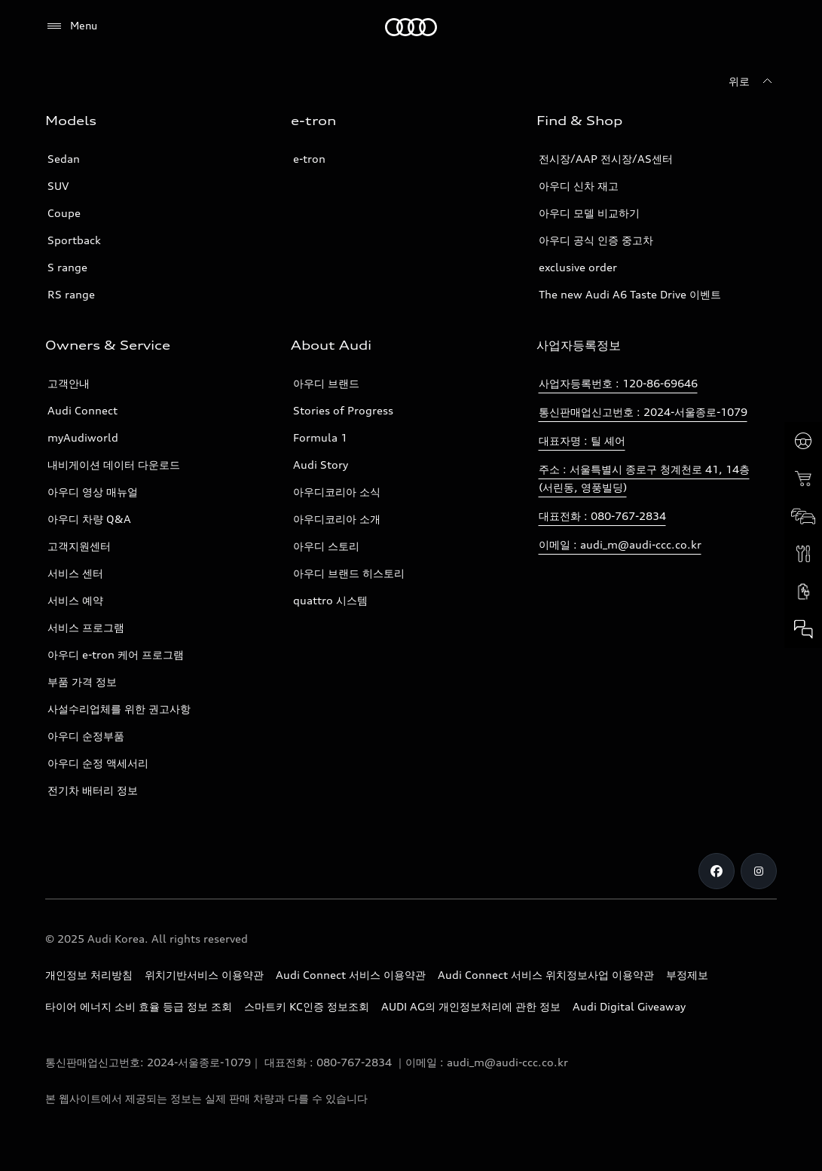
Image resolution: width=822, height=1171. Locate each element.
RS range (71, 294)
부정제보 (687, 974)
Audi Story (320, 464)
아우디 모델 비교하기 (589, 212)
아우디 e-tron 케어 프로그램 (115, 654)
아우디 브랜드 (326, 383)
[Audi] (411, 27)
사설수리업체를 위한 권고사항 (119, 708)
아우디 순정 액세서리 (97, 763)
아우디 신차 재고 (579, 185)
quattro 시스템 (330, 600)
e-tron (309, 158)
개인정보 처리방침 (89, 974)
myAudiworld (82, 437)
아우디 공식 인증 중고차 (596, 240)
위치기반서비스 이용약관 (204, 974)
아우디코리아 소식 (336, 491)
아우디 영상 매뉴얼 (92, 491)
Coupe (64, 212)
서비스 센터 (75, 573)
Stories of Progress (343, 410)
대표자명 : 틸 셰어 (582, 440)
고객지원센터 (79, 546)
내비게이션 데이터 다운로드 (113, 464)
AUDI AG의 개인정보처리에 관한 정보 (471, 1006)
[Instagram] (759, 871)
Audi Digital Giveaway (629, 1006)
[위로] (753, 81)
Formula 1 (320, 437)
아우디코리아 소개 (336, 518)
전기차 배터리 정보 (92, 790)
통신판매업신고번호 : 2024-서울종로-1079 (643, 411)
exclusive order (578, 267)
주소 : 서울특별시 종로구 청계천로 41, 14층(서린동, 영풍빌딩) (644, 478)
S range (67, 267)
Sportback (74, 240)
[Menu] (71, 26)
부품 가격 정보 (82, 681)
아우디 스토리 (326, 546)
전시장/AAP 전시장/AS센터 (606, 158)
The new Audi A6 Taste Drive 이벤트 (630, 294)
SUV (58, 185)
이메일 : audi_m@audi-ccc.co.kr (620, 544)
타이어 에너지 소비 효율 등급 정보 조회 (138, 1006)
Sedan (63, 158)
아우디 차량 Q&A (89, 518)
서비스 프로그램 (85, 627)
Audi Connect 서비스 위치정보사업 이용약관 (546, 974)
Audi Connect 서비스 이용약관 (351, 974)
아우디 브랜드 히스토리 (349, 573)
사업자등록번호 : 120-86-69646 (618, 383)
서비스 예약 (75, 600)
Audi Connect (82, 410)
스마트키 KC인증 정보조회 (306, 1006)
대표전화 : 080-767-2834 (602, 515)
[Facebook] (716, 871)
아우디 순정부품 (85, 735)
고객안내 (68, 383)
